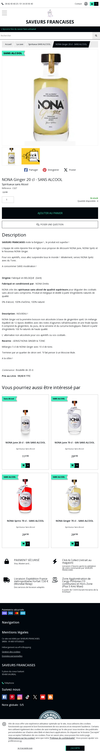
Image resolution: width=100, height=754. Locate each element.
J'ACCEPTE (75, 748)
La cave (20, 44)
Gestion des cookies (11, 651)
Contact (78, 3)
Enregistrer (51, 170)
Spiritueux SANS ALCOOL (39, 44)
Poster (70, 170)
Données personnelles (12, 656)
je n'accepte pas (25, 748)
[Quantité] (8, 199)
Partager (31, 170)
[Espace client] (86, 4)
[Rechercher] (96, 35)
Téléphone (8, 683)
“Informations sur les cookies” (21, 738)
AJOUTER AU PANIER (50, 213)
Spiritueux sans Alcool (15, 184)
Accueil (8, 44)
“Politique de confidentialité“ (62, 738)
